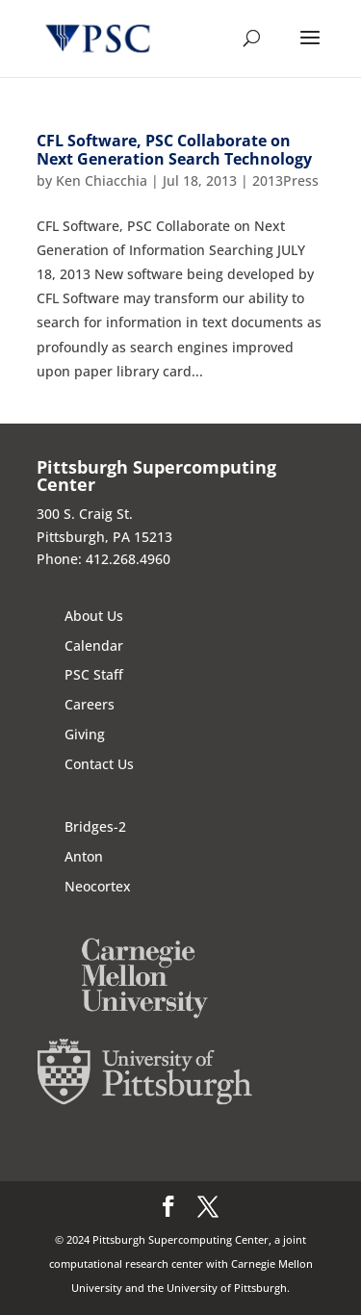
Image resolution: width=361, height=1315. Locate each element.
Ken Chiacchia (101, 180)
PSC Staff (93, 674)
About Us (93, 615)
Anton (83, 856)
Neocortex (97, 886)
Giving (84, 734)
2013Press (285, 180)
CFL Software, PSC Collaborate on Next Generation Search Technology (174, 149)
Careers (89, 704)
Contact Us (99, 764)
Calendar (93, 645)
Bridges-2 (95, 826)
